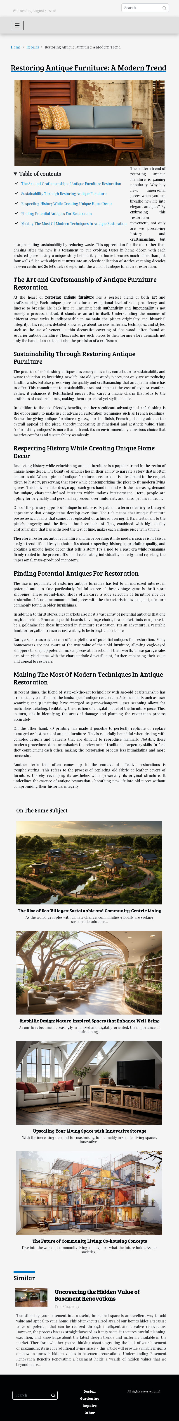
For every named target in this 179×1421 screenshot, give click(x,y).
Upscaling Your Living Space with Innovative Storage (89, 1131)
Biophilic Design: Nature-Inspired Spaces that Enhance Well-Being (89, 1021)
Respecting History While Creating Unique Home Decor (66, 203)
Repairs (32, 47)
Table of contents (40, 173)
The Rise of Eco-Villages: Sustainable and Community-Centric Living (89, 911)
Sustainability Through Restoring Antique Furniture (63, 193)
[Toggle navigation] (17, 25)
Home (16, 47)
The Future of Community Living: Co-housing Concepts (89, 1241)
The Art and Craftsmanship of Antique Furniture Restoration (71, 183)
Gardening (89, 1398)
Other (90, 1412)
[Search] (145, 7)
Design (89, 1391)
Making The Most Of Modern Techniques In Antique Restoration (74, 223)
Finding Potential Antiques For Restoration (56, 213)
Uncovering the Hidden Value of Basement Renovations (97, 1295)
